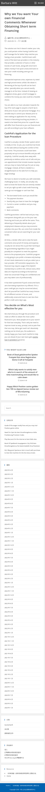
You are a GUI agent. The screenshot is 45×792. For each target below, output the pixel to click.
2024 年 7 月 (9, 508)
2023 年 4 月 (9, 570)
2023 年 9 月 (9, 549)
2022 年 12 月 (9, 587)
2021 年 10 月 (9, 645)
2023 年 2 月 (9, 578)
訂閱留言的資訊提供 (11, 755)
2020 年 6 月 (9, 699)
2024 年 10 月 (9, 495)
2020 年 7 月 (9, 695)
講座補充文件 (9, 733)
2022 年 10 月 (9, 595)
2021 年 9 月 (9, 649)
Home (9, 776)
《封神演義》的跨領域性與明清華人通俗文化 (21, 773)
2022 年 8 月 (9, 603)
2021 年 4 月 (9, 670)
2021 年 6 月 (9, 662)
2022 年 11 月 (9, 591)
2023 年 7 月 (9, 558)
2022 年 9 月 (9, 599)
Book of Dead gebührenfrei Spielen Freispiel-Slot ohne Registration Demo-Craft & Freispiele (22, 357)
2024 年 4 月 (9, 520)
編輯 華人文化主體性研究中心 (18, 38)
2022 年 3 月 (9, 624)
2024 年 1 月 (9, 533)
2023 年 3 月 (9, 574)
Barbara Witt (9, 3)
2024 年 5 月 (9, 516)
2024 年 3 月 (9, 524)
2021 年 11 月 (9, 641)
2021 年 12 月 (9, 637)
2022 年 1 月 (9, 633)
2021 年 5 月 (9, 666)
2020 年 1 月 (9, 708)
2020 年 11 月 (9, 687)
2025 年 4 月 (9, 470)
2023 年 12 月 (9, 537)
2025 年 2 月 (9, 478)
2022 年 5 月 (9, 616)
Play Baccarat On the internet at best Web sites (21, 439)
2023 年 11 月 (9, 541)
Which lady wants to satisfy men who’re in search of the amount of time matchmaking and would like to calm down (22, 373)
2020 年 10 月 (9, 691)
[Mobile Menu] (39, 3)
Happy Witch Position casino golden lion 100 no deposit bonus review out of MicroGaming (22, 389)
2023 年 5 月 (9, 566)
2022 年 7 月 (9, 608)
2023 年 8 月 (9, 553)
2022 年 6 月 (9, 612)
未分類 (23, 41)
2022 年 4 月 (9, 620)
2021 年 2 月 (9, 674)
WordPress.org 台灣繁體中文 (14, 758)
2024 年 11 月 (9, 491)
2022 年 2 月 (9, 628)
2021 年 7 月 (9, 658)
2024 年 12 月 (9, 487)
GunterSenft (9, 725)
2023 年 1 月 (9, 583)
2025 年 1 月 (9, 483)
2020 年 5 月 (9, 703)
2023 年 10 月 (9, 545)
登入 (6, 750)
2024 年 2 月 (9, 528)
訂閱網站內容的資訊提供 (13, 752)
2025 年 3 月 (9, 474)
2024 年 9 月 (9, 499)
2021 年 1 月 (9, 678)
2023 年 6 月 (9, 562)
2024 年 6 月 (9, 512)
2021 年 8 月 (9, 653)
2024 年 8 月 (9, 503)
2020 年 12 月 (9, 683)
